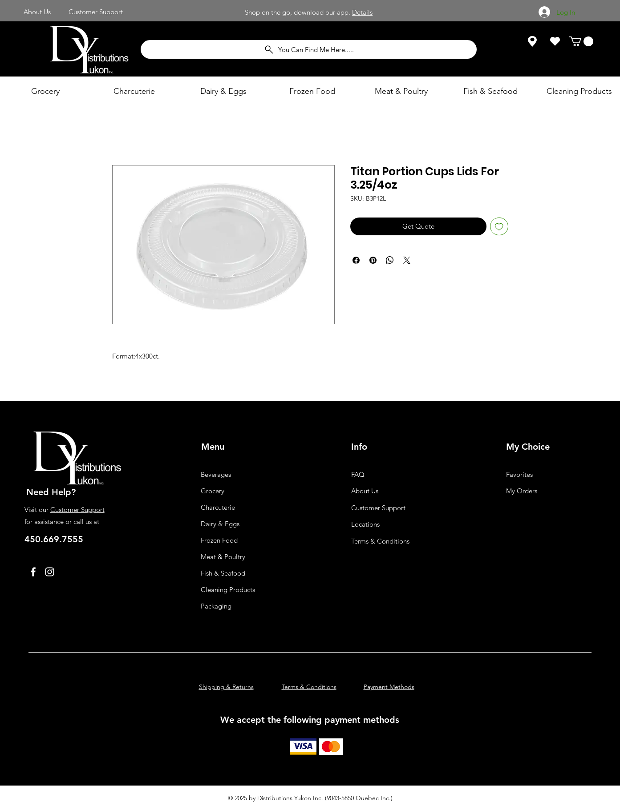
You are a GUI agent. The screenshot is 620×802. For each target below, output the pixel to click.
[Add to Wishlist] (499, 227)
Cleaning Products (228, 589)
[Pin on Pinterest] (373, 260)
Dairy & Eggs (220, 524)
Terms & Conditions (380, 541)
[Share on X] (406, 260)
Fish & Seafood (223, 573)
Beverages (216, 474)
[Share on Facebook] (356, 260)
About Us (364, 491)
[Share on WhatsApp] (390, 260)
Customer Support (77, 509)
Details (362, 12)
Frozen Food (219, 540)
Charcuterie (218, 507)
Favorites (519, 474)
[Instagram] (50, 572)
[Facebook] (33, 572)
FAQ (358, 474)
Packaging (216, 606)
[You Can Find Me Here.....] (309, 49)
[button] (581, 41)
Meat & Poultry (223, 556)
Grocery (212, 491)
